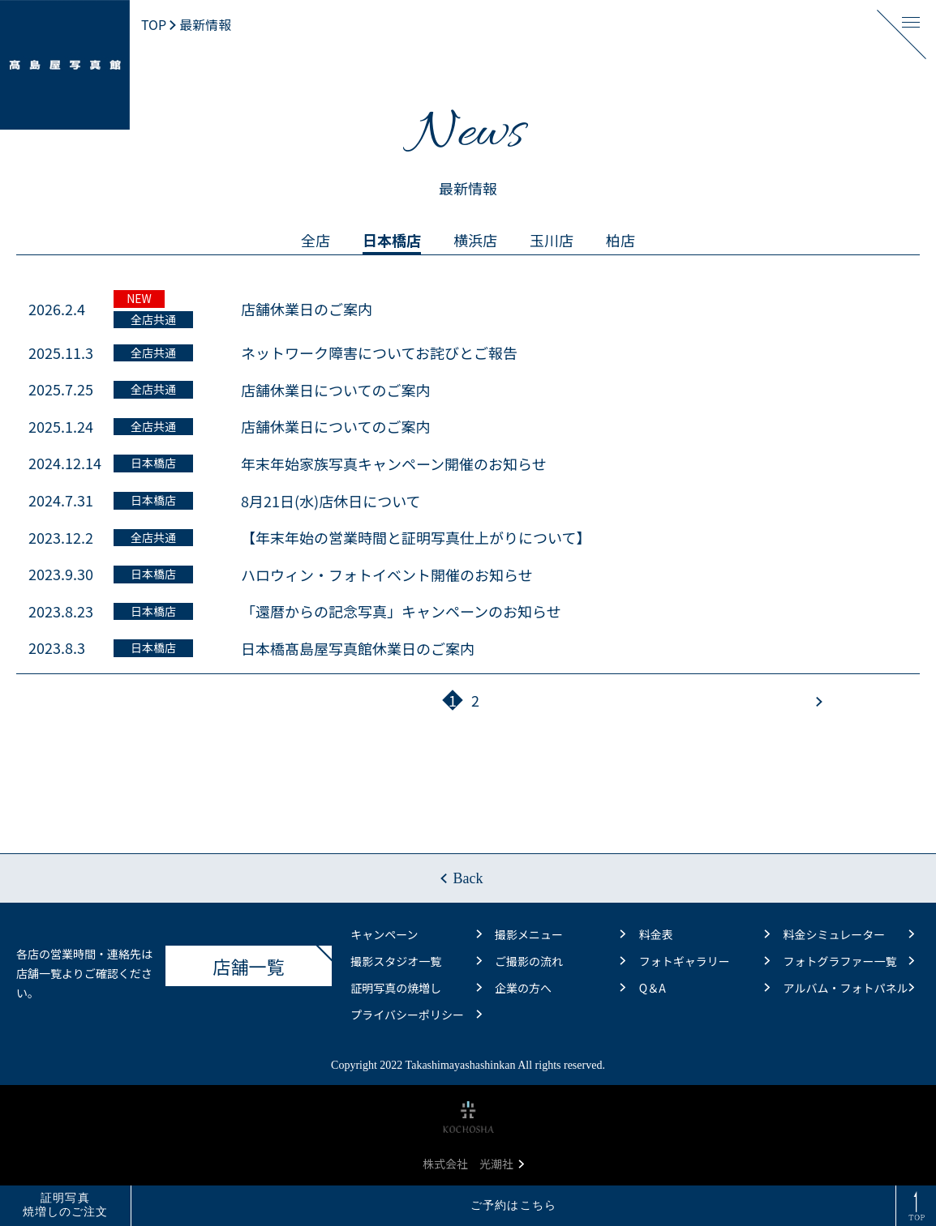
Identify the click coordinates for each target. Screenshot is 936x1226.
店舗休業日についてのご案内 (335, 389)
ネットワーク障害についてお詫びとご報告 (379, 352)
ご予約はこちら (513, 1205)
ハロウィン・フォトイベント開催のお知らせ (387, 574)
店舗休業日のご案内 (306, 308)
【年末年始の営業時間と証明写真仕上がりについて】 (415, 537)
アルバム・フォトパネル (849, 987)
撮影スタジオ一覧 (415, 961)
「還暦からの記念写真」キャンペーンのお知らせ (401, 611)
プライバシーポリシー (415, 1014)
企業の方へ (560, 987)
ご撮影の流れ (560, 961)
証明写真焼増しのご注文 (66, 1205)
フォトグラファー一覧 (849, 961)
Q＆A (704, 987)
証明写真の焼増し (415, 987)
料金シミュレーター (849, 934)
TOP (153, 24)
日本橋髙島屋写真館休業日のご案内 (357, 648)
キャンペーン (415, 934)
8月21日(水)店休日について (331, 500)
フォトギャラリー (704, 961)
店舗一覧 (273, 962)
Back (468, 878)
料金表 (704, 934)
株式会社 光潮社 (473, 1163)
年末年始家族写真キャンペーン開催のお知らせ (394, 463)
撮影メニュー (560, 934)
